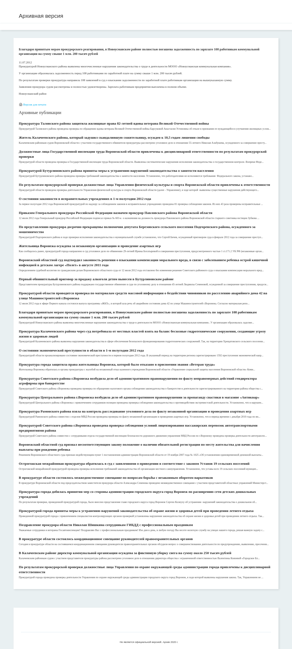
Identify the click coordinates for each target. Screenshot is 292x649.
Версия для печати (34, 104)
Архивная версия (41, 16)
